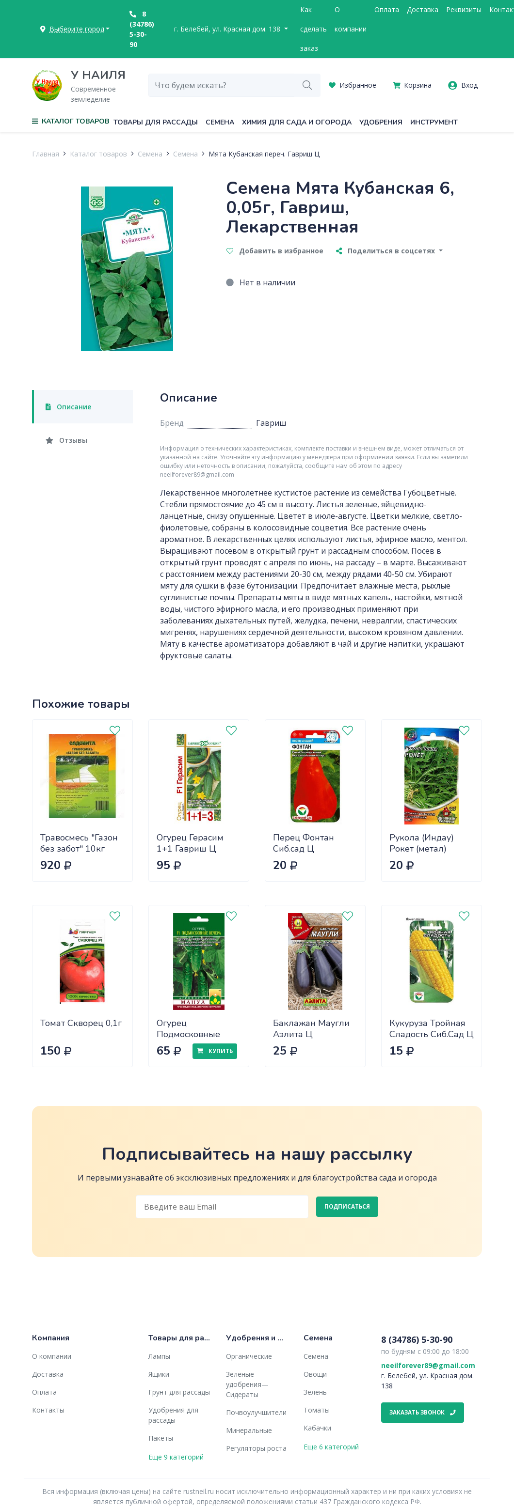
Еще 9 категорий (176, 1456)
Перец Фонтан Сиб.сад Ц (303, 843)
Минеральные (249, 1430)
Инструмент (434, 122)
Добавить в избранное (274, 250)
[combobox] (221, 85)
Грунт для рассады (179, 1392)
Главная (45, 153)
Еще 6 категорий (331, 1446)
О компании (351, 19)
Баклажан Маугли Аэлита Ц (311, 1028)
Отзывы (66, 440)
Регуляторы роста (256, 1448)
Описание (68, 406)
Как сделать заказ (313, 29)
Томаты (317, 1410)
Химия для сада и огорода (297, 122)
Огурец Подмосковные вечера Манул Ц (191, 1034)
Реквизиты (464, 9)
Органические (249, 1356)
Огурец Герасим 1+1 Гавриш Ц (190, 843)
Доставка (422, 9)
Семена (220, 122)
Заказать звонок (422, 1412)
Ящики (158, 1374)
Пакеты (160, 1438)
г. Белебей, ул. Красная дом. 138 (228, 28)
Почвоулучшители (256, 1412)
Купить (215, 1051)
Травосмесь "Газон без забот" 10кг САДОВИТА (79, 848)
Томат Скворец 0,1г (81, 1023)
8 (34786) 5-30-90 (141, 29)
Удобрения (380, 122)
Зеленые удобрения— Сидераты (247, 1384)
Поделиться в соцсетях (386, 250)
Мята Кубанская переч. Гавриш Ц (264, 153)
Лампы (159, 1356)
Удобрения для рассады (173, 1415)
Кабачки (317, 1427)
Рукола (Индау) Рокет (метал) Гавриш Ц (421, 848)
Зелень (315, 1392)
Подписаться (347, 1206)
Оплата (386, 9)
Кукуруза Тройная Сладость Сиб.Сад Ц (431, 1028)
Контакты (48, 1410)
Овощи (315, 1374)
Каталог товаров (98, 153)
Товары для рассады (155, 122)
